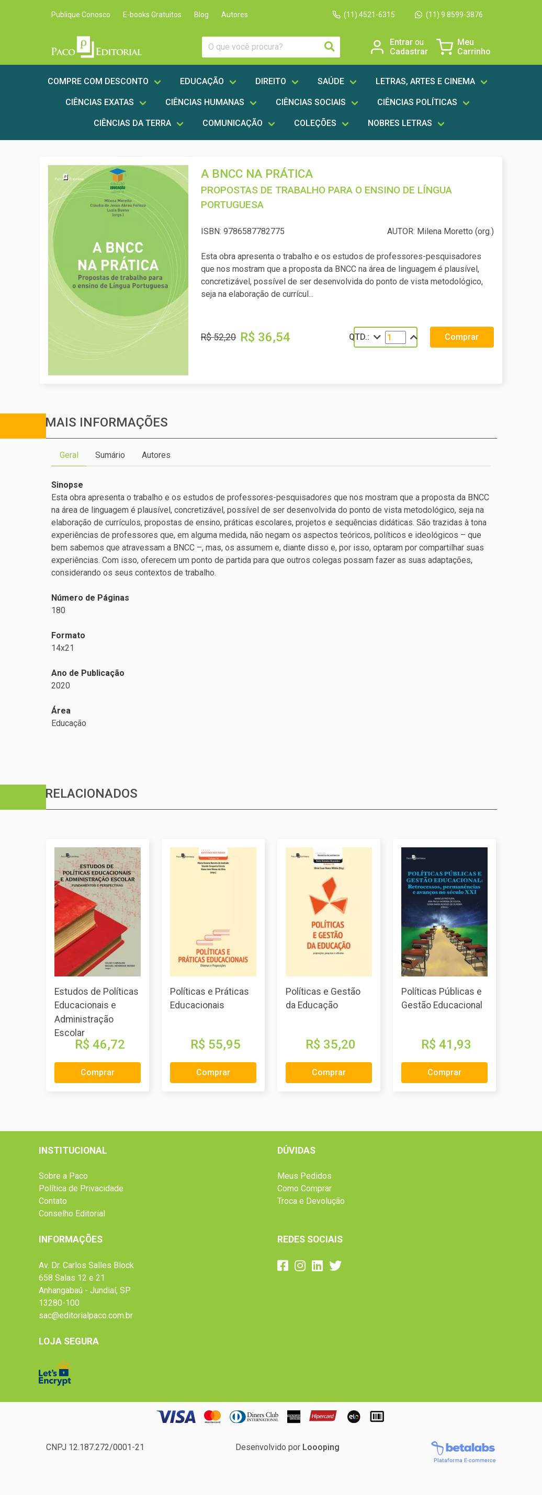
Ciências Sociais (311, 102)
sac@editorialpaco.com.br (86, 1315)
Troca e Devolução (311, 1201)
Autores (234, 14)
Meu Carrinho (474, 47)
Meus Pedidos (304, 1176)
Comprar (462, 337)
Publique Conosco (80, 14)
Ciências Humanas (204, 102)
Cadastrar (409, 51)
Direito (270, 81)
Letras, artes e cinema (425, 81)
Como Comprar (304, 1188)
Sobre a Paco (63, 1176)
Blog (201, 14)
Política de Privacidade (81, 1188)
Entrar (407, 42)
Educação (202, 81)
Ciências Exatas (99, 102)
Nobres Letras (400, 123)
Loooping (321, 1447)
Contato (53, 1201)
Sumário (110, 455)
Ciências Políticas (417, 102)
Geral (69, 455)
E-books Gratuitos (152, 14)
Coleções (315, 123)
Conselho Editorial (72, 1213)
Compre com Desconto (98, 81)
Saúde (331, 81)
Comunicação (232, 123)
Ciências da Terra (132, 123)
